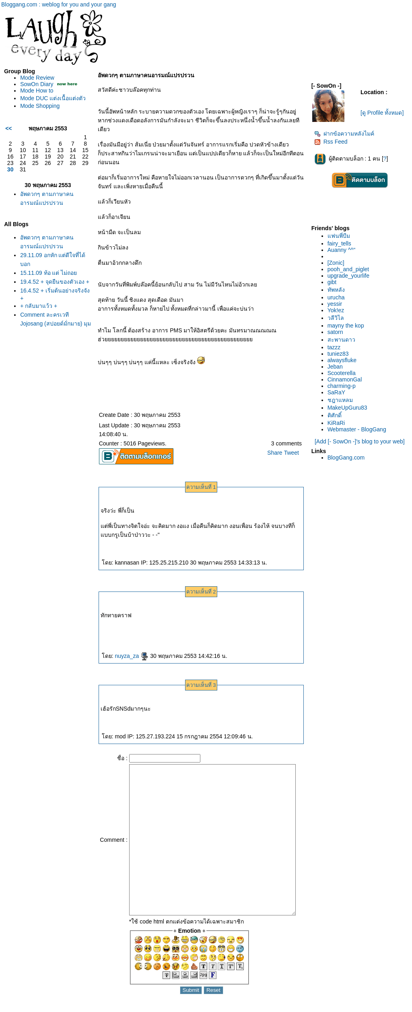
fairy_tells (339, 243)
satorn (335, 332)
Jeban (335, 366)
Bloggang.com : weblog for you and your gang (58, 4)
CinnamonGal (345, 379)
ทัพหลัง (336, 289)
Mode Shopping (40, 106)
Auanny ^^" (341, 250)
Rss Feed (331, 141)
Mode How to (36, 90)
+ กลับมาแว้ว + (38, 306)
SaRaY (336, 392)
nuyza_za (131, 656)
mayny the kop (346, 325)
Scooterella (342, 373)
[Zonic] (336, 263)
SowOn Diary (36, 84)
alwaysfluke (342, 360)
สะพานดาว (341, 339)
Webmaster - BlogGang (357, 429)
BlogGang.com (346, 457)
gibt (332, 282)
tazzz (334, 347)
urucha (336, 297)
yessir (335, 304)
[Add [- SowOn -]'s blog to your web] (360, 441)
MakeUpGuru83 (347, 407)
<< (8, 128)
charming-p (342, 386)
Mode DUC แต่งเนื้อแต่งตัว (53, 98)
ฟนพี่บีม (339, 236)
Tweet (291, 452)
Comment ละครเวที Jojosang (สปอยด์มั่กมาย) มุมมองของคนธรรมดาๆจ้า (55, 323)
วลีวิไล (336, 318)
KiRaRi (336, 423)
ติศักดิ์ (335, 415)
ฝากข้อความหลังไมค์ (344, 133)
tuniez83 (338, 353)
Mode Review (37, 77)
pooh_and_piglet (348, 269)
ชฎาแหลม (340, 400)
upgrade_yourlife (348, 275)
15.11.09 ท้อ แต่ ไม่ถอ (48, 273)
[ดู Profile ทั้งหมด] (382, 112)
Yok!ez (336, 310)
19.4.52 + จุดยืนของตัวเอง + (54, 281)
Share (274, 452)
